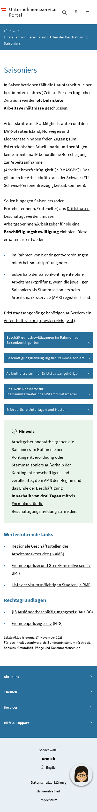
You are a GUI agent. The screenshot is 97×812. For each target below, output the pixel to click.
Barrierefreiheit (49, 791)
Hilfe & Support (48, 723)
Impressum (49, 800)
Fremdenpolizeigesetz (32, 623)
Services (48, 707)
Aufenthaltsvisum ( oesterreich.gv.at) (39, 320)
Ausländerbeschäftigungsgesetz (47, 612)
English (49, 767)
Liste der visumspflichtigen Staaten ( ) (51, 585)
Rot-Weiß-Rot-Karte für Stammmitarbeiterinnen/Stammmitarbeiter (48, 391)
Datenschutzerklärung (48, 782)
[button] (81, 775)
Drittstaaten (78, 208)
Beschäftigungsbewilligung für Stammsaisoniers (48, 358)
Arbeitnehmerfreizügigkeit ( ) (42, 170)
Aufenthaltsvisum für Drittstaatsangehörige (48, 373)
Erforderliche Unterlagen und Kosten (48, 409)
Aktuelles (48, 677)
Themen (48, 692)
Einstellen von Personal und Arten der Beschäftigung (45, 37)
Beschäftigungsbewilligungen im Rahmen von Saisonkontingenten (48, 340)
